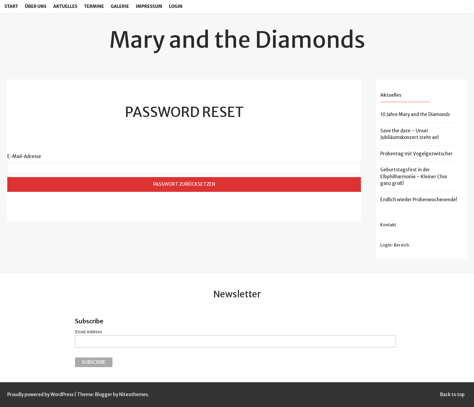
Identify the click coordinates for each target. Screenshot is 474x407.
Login (176, 6)
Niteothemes (133, 394)
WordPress (61, 394)
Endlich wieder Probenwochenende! (418, 199)
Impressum (149, 6)
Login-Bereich (394, 245)
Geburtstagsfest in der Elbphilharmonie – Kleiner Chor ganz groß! (413, 176)
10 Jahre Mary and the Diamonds (415, 114)
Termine (94, 6)
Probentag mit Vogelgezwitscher (416, 154)
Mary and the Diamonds (237, 39)
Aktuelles (65, 6)
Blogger (103, 394)
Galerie (120, 6)
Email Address (88, 331)
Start (11, 6)
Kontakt (388, 225)
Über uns (36, 6)
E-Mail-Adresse (24, 156)
